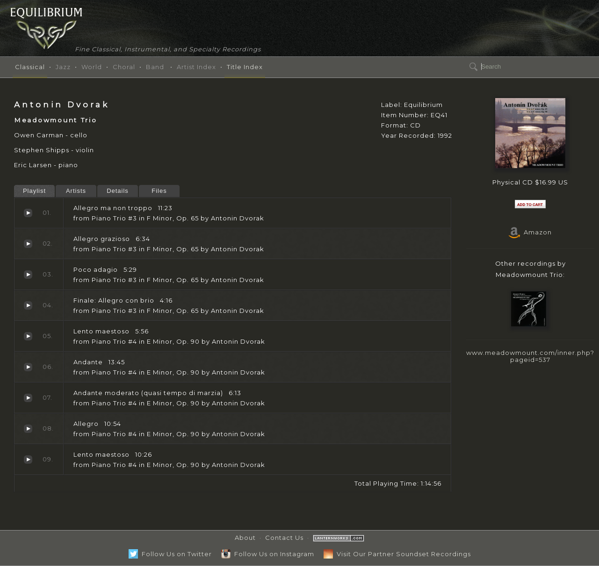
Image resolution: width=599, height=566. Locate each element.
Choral (124, 67)
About (245, 537)
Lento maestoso (28, 336)
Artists (76, 190)
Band (155, 67)
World (91, 67)
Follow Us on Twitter (170, 554)
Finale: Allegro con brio (28, 305)
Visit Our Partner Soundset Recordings (397, 554)
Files (159, 190)
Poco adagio (28, 274)
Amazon (530, 232)
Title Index (245, 67)
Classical (30, 67)
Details (118, 190)
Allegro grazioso (28, 244)
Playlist (34, 190)
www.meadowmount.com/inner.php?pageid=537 (530, 356)
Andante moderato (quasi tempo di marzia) (28, 398)
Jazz (63, 67)
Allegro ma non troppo (28, 213)
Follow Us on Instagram (267, 554)
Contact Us (284, 537)
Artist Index (196, 67)
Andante (28, 367)
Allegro (28, 428)
